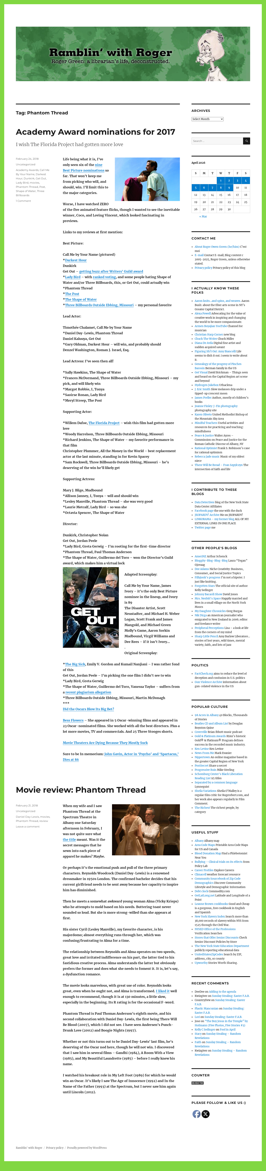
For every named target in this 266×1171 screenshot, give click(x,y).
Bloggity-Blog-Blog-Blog (211, 560)
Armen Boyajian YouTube (211, 326)
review (43, 820)
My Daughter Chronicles (210, 611)
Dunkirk (29, 178)
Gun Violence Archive (208, 682)
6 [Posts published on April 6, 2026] (204, 187)
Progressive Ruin (205, 770)
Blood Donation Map (208, 853)
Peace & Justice (204, 435)
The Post (72, 294)
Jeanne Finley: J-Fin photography (216, 406)
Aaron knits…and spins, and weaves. (218, 301)
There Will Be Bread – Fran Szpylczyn (219, 465)
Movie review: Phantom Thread (81, 790)
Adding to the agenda (222, 991)
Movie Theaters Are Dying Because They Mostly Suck (105, 743)
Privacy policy (203, 268)
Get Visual (201, 372)
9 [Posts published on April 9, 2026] (229, 187)
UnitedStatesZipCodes (209, 954)
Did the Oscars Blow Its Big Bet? (88, 709)
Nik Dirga (201, 615)
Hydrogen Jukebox (207, 385)
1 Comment (23, 200)
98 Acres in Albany (207, 715)
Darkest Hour (76, 260)
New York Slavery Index (210, 916)
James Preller (203, 397)
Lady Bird (73, 277)
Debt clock (201, 891)
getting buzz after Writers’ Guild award (111, 271)
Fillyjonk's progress (207, 577)
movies (34, 182)
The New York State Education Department (222, 946)
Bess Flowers (73, 720)
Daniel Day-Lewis (27, 816)
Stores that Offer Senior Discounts (216, 937)
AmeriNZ (200, 556)
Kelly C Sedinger (205, 1029)
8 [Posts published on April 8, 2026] (221, 187)
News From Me (204, 753)
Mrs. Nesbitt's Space (208, 598)
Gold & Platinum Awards (210, 736)
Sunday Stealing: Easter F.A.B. (231, 996)
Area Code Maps (205, 845)
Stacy (198, 1034)
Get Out (41, 178)
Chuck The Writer (206, 338)
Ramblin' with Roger (29, 1148)
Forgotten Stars (205, 586)
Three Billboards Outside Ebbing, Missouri (99, 305)
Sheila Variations (205, 791)
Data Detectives (204, 502)
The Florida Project (104, 423)
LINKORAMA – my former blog (214, 519)
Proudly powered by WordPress (87, 1148)
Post (42, 186)
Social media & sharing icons (110, 1168)
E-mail (199, 255)
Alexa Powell (203, 313)
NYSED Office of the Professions (215, 929)
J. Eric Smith (202, 389)
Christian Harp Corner (209, 334)
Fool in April (227, 1029)
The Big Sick (75, 664)
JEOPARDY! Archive (207, 515)
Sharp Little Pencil (206, 636)
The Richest (202, 807)
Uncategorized (25, 164)
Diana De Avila (204, 343)
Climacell (200, 874)
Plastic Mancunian (206, 1008)
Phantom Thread (27, 186)
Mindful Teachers (206, 423)
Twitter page (203, 527)
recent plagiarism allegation (88, 692)
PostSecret (201, 765)
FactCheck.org (204, 673)
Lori (197, 1017)
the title (69, 840)
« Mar (203, 216)
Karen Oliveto (203, 414)
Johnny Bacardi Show (208, 594)
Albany (199, 841)
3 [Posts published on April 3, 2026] (237, 180)
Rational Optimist (206, 448)
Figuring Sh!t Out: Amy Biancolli (215, 351)
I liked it (163, 991)
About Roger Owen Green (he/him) (217, 247)
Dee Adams (202, 569)
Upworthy (201, 963)
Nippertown (202, 757)
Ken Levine (202, 749)
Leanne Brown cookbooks (211, 904)
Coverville (201, 732)
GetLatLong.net (205, 895)
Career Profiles (204, 870)
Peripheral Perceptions (209, 628)
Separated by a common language (216, 782)
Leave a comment (28, 826)
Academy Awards (27, 170)
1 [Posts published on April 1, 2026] (220, 180)
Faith (198, 1042)
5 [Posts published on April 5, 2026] (196, 187)
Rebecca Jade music (207, 456)
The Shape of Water (81, 299)
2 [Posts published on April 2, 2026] (229, 180)
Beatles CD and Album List (211, 723)
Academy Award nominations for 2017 (95, 132)
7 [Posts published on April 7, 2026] (212, 187)
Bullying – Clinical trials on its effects (219, 862)
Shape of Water (26, 191)
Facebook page (204, 510)
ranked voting (104, 277)
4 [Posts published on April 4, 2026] (246, 180)
